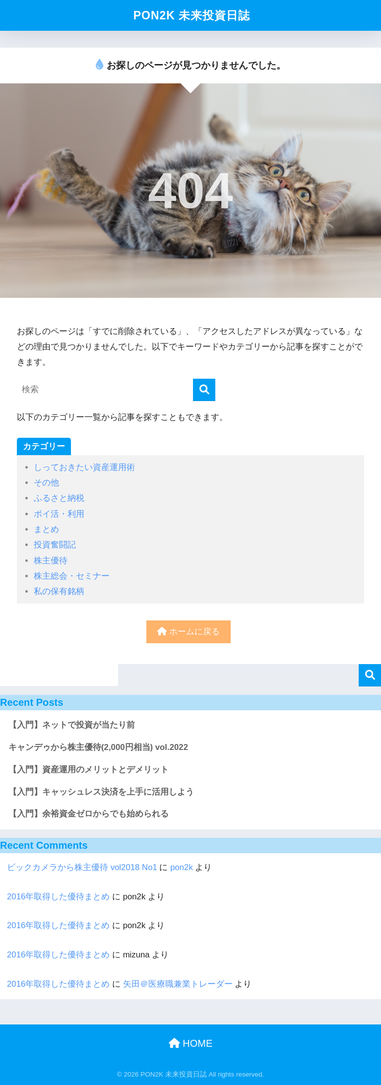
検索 (370, 675)
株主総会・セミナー (72, 576)
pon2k (181, 867)
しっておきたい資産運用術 (84, 467)
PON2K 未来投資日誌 (192, 15)
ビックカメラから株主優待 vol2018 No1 (82, 867)
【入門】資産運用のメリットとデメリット (88, 769)
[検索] (204, 390)
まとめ (46, 529)
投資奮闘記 (55, 544)
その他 (46, 482)
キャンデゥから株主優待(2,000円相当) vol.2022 (98, 747)
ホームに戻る (188, 631)
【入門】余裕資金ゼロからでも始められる (88, 813)
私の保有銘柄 (59, 591)
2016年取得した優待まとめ (58, 896)
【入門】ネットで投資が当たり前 (71, 725)
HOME (191, 1043)
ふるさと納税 (59, 498)
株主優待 (50, 560)
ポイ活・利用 (59, 514)
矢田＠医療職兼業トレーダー (178, 984)
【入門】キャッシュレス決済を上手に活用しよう (101, 792)
